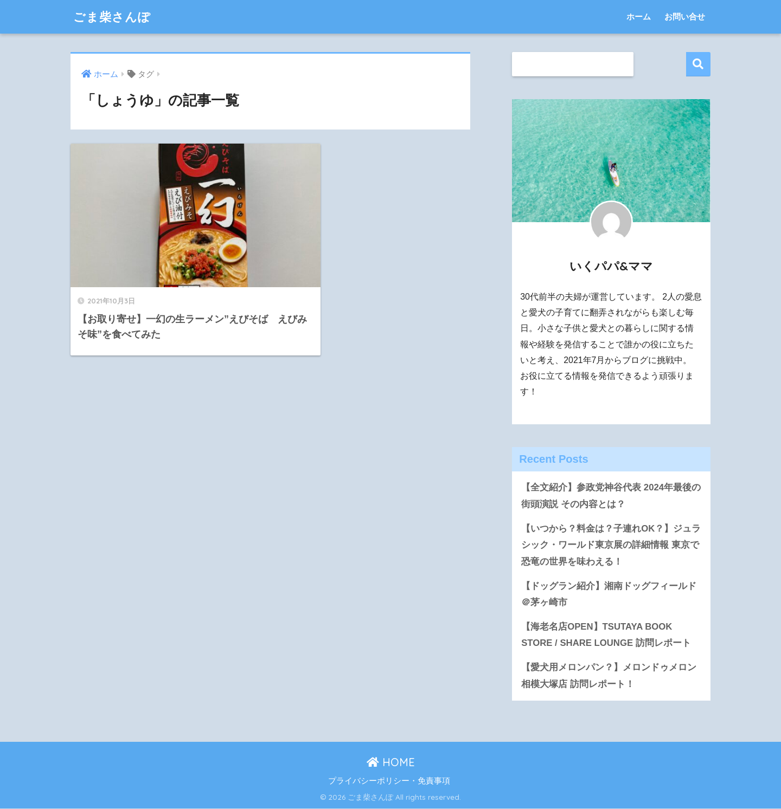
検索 (698, 64)
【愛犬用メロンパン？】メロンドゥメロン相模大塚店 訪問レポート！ (608, 676)
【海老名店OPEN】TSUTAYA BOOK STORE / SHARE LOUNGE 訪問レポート (606, 635)
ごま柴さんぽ (113, 16)
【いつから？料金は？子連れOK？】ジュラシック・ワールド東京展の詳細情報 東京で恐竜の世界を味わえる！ (611, 545)
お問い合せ (684, 16)
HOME (391, 762)
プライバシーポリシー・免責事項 (389, 781)
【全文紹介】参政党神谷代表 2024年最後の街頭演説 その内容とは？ (611, 495)
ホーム (638, 16)
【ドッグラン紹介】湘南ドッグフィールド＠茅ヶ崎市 (608, 594)
